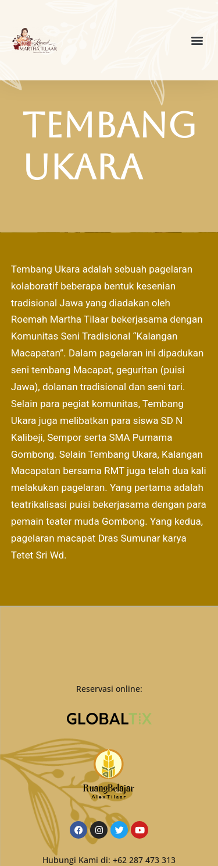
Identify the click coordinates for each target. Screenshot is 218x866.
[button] (196, 40)
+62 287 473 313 (144, 859)
